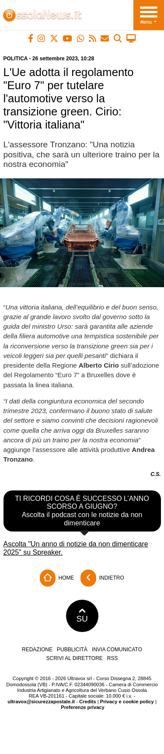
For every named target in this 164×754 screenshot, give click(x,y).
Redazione (37, 649)
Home (57, 578)
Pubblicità (72, 649)
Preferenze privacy (83, 707)
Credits (87, 701)
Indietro (102, 578)
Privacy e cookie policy (127, 701)
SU (82, 615)
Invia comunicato (117, 649)
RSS (112, 658)
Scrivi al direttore (74, 658)
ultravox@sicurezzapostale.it (41, 701)
